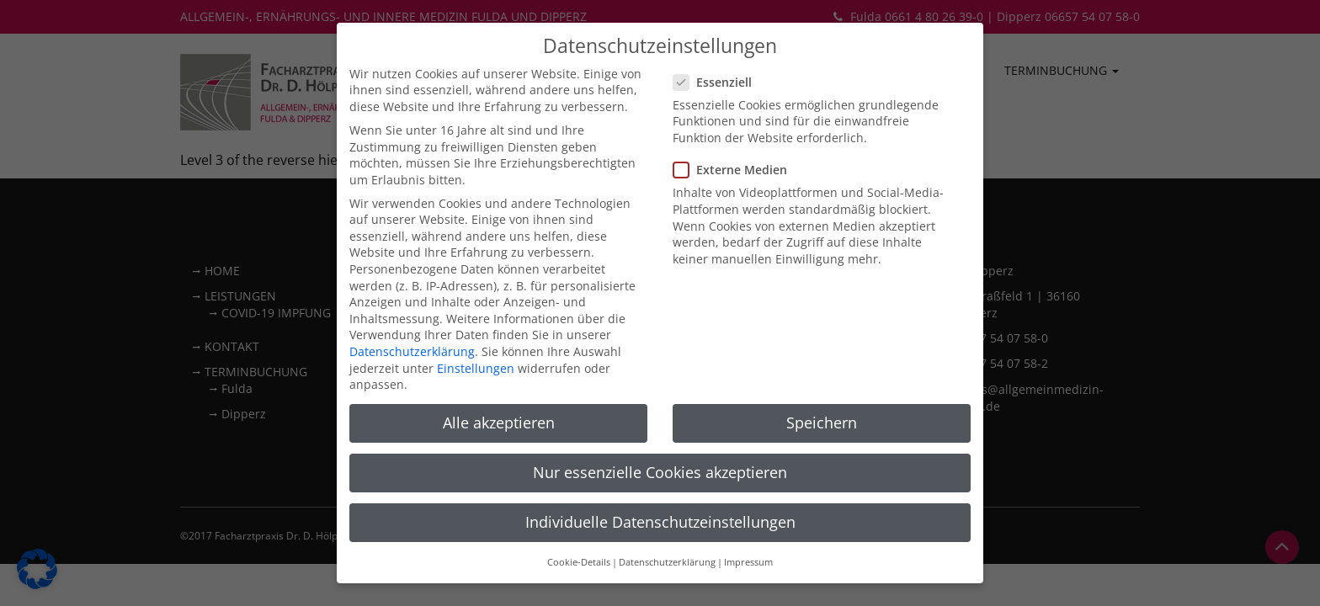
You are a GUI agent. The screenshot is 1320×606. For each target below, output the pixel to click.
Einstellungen (475, 321)
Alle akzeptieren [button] (499, 375)
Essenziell (718, 35)
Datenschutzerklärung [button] (667, 515)
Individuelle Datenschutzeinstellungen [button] (660, 475)
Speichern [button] (821, 375)
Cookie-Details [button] (578, 515)
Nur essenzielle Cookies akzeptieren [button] (660, 425)
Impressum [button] (748, 515)
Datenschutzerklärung (412, 304)
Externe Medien (735, 122)
